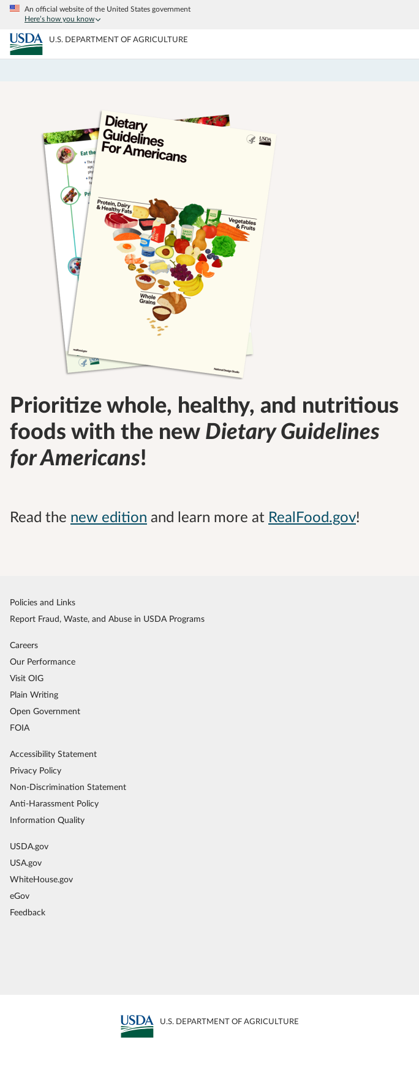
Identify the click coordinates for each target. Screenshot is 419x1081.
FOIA (19, 727)
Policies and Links (42, 602)
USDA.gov (29, 846)
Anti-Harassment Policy (54, 803)
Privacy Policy (35, 770)
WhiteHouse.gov (41, 879)
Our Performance (42, 661)
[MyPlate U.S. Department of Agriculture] (26, 44)
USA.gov (26, 863)
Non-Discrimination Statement (68, 787)
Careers (24, 645)
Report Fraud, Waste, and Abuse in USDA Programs (107, 619)
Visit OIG (26, 678)
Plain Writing (34, 694)
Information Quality (47, 820)
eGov (19, 896)
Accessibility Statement (53, 754)
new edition (108, 518)
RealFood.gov (312, 518)
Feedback (27, 912)
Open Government (45, 711)
